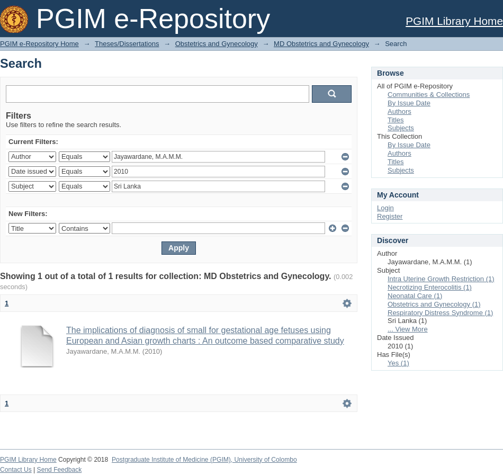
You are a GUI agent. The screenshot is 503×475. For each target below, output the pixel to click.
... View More (408, 329)
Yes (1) (398, 363)
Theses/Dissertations (127, 44)
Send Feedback (59, 469)
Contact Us (16, 469)
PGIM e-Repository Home (39, 44)
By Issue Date (409, 103)
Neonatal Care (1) (415, 296)
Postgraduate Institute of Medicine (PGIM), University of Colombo (204, 459)
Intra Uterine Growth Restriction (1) (441, 279)
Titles (396, 120)
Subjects (401, 128)
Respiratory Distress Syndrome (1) (440, 313)
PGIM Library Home (454, 21)
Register (389, 216)
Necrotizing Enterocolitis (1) (430, 287)
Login (385, 208)
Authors (399, 111)
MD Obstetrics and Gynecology (321, 44)
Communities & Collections (429, 94)
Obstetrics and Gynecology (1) (434, 304)
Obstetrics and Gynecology (216, 44)
